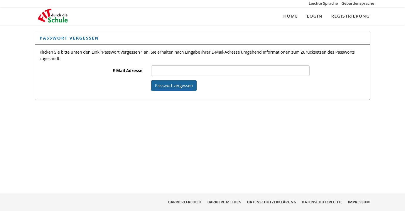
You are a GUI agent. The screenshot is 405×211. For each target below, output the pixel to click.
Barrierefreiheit (185, 202)
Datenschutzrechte (322, 202)
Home (290, 16)
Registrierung (350, 16)
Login (314, 16)
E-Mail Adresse (127, 70)
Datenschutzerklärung (271, 202)
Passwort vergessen (174, 85)
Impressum (359, 202)
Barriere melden (224, 202)
